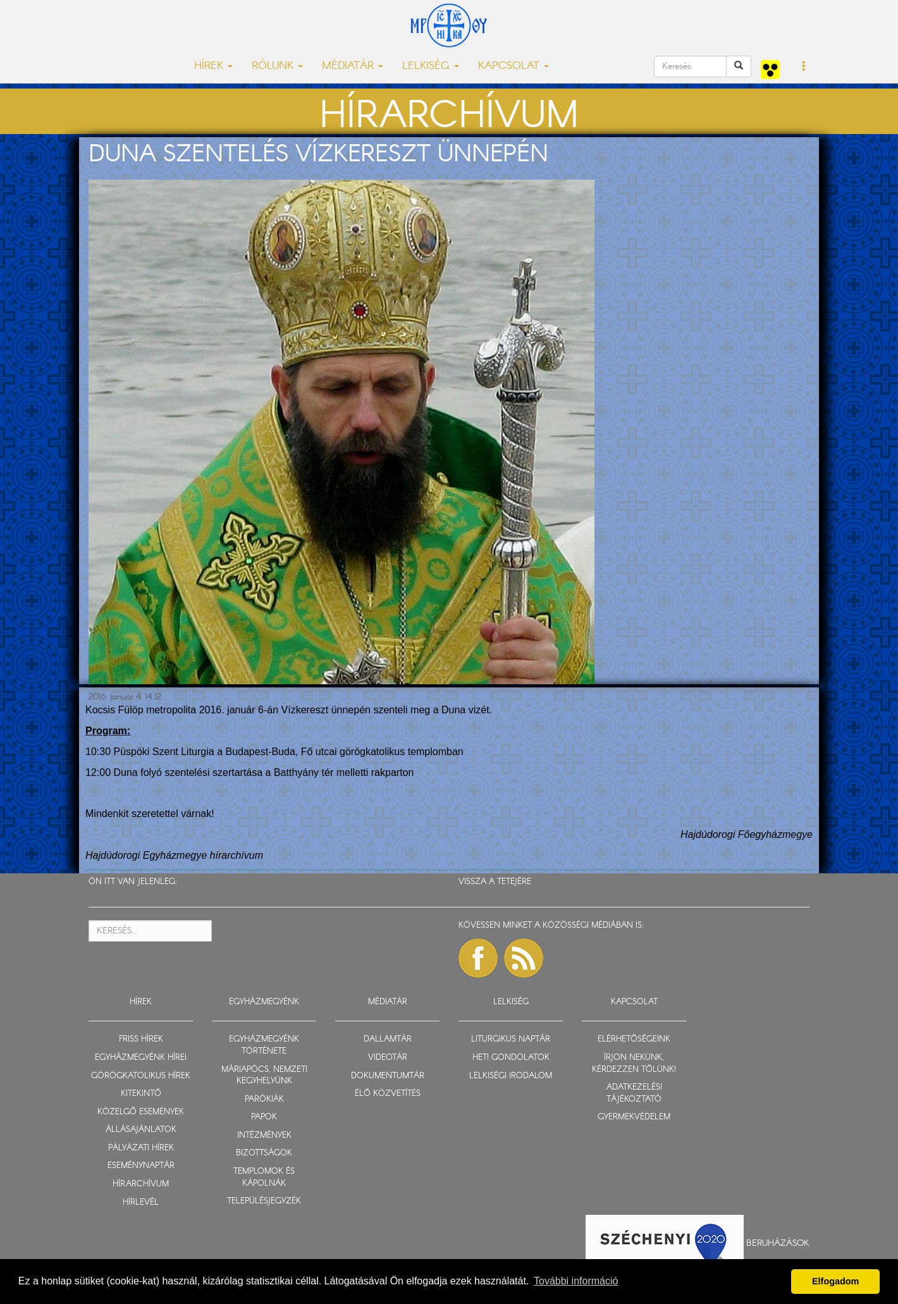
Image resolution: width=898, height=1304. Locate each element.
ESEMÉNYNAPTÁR (141, 1166)
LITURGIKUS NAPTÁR (510, 1039)
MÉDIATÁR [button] (352, 66)
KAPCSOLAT (634, 1002)
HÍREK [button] (213, 66)
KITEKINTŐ (141, 1094)
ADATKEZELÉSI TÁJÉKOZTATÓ (634, 1093)
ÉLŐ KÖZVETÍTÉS (388, 1094)
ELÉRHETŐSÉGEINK (634, 1039)
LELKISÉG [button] (430, 66)
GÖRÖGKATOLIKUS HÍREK (140, 1076)
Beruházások (777, 1243)
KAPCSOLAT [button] (513, 66)
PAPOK (264, 1117)
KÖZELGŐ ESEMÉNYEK (140, 1112)
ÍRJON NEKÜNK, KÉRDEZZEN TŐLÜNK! (634, 1064)
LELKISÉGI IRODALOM (510, 1076)
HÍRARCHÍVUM (141, 1184)
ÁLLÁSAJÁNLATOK (141, 1130)
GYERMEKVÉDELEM (634, 1117)
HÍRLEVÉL (141, 1202)
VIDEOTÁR (387, 1058)
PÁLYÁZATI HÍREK (141, 1148)
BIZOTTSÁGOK (264, 1153)
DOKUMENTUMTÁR (387, 1076)
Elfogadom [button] (835, 1281)
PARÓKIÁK (264, 1099)
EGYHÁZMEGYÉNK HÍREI (141, 1058)
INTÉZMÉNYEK (264, 1135)
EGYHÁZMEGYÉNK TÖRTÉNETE (264, 1045)
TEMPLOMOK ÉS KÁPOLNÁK (264, 1178)
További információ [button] (576, 1281)
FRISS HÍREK (141, 1039)
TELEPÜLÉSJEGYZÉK (264, 1201)
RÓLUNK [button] (277, 66)
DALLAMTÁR (388, 1039)
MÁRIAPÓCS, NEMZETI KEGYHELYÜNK (264, 1076)
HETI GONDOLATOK (511, 1058)
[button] (804, 67)
